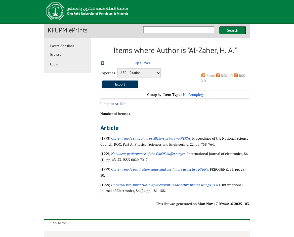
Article (120, 103)
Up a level (142, 62)
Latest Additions (62, 46)
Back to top (59, 223)
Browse (56, 54)
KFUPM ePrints (68, 30)
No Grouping (193, 94)
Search (232, 30)
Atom (210, 75)
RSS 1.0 (227, 75)
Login (54, 64)
